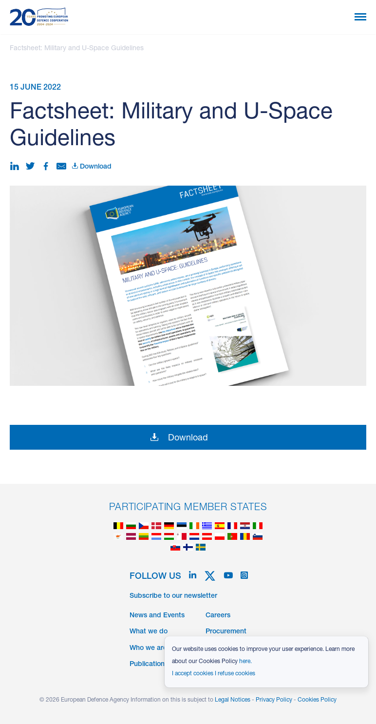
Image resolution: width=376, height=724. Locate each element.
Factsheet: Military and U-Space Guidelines (77, 48)
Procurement (226, 632)
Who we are (148, 648)
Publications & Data (160, 664)
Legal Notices (232, 700)
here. (245, 662)
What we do (149, 632)
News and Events (157, 615)
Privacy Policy (274, 700)
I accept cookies (192, 674)
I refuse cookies (235, 674)
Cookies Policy (317, 700)
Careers (218, 615)
